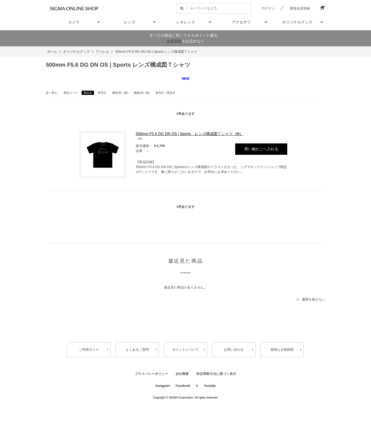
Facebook (183, 386)
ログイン (268, 8)
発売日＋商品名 (165, 92)
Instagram (162, 386)
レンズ (129, 22)
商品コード (71, 92)
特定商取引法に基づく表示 (216, 374)
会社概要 (182, 374)
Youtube (210, 386)
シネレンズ (185, 22)
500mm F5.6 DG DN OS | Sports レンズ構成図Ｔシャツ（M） (189, 134)
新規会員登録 (300, 8)
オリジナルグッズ (297, 22)
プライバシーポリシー (151, 374)
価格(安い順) (120, 92)
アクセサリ (241, 22)
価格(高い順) (142, 92)
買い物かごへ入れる (261, 149)
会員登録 (174, 41)
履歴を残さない (313, 299)
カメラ (74, 22)
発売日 (102, 92)
